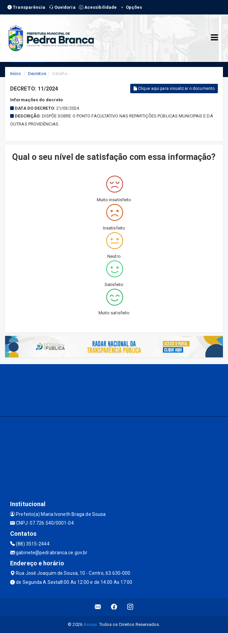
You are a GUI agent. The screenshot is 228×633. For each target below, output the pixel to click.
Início (15, 73)
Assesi (90, 624)
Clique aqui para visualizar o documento (174, 88)
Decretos (37, 73)
